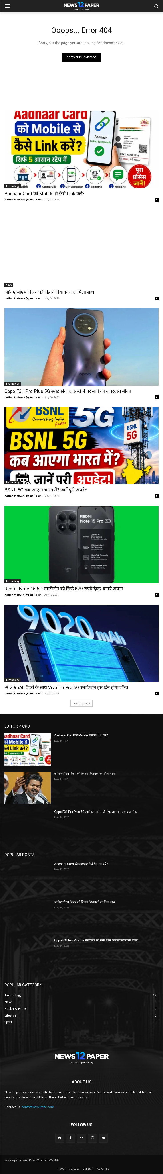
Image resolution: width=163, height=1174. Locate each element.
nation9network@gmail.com (22, 199)
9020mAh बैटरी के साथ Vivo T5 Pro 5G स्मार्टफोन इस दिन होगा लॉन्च (66, 687)
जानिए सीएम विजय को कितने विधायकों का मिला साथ (49, 292)
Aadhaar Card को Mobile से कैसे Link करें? (44, 193)
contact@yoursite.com (38, 1107)
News (9, 284)
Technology (12, 186)
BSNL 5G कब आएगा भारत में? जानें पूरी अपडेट (45, 490)
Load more (81, 703)
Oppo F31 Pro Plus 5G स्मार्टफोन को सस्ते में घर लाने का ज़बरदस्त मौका (67, 391)
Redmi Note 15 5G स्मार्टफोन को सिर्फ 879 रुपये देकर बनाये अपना (63, 588)
